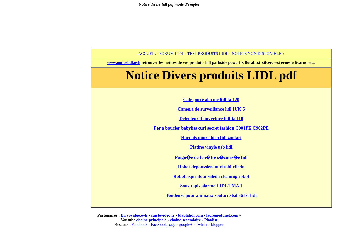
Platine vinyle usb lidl (211, 147)
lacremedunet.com (222, 215)
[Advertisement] (169, 23)
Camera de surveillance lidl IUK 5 (211, 109)
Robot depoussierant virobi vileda (211, 166)
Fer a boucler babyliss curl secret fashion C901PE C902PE (211, 128)
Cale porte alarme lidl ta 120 (211, 99)
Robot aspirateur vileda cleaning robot (211, 176)
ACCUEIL (147, 53)
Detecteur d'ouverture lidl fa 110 (211, 118)
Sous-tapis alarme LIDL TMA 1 (211, 185)
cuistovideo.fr (163, 215)
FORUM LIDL (171, 53)
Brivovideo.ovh (134, 215)
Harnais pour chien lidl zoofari (211, 137)
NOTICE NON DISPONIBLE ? (258, 53)
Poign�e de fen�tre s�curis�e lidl (211, 157)
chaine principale (151, 220)
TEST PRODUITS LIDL (207, 53)
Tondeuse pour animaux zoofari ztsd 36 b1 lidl (211, 195)
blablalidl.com (190, 215)
